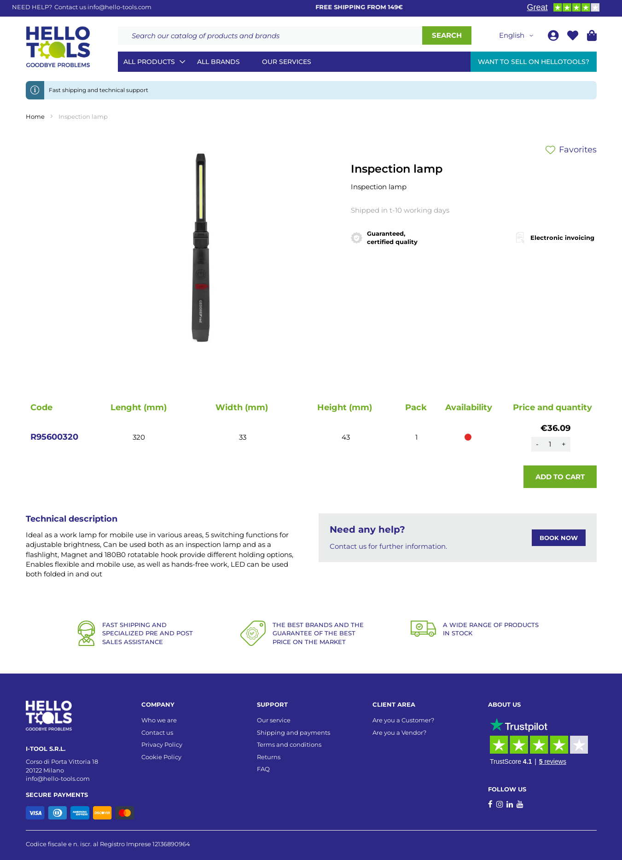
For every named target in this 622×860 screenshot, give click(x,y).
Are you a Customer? (403, 720)
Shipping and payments (293, 732)
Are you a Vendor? (399, 732)
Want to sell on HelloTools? (533, 62)
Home (35, 116)
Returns (268, 757)
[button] (517, 35)
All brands (218, 62)
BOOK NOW (559, 537)
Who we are (159, 720)
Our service (274, 720)
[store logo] (58, 47)
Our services (286, 62)
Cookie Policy (161, 757)
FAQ (263, 769)
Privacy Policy (161, 744)
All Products (149, 62)
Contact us (157, 732)
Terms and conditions (289, 744)
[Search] (446, 35)
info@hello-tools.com (119, 7)
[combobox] (270, 35)
